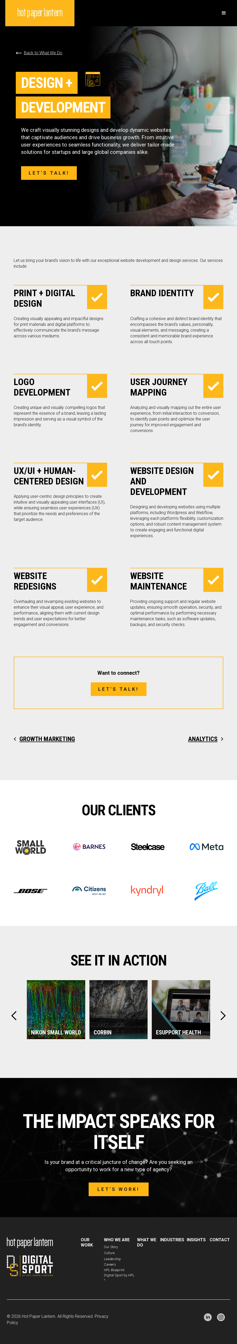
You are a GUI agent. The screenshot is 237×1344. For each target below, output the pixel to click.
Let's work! (118, 1189)
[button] (224, 13)
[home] (39, 13)
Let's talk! (49, 173)
